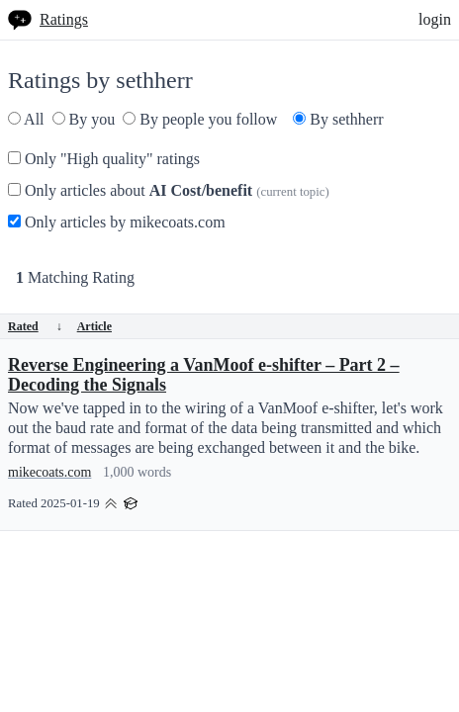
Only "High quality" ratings (104, 158)
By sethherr (338, 119)
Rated (35, 326)
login (434, 19)
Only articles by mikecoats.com (117, 222)
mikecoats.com (49, 472)
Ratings (64, 19)
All (26, 119)
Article (94, 326)
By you (84, 119)
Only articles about (168, 190)
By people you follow (200, 119)
